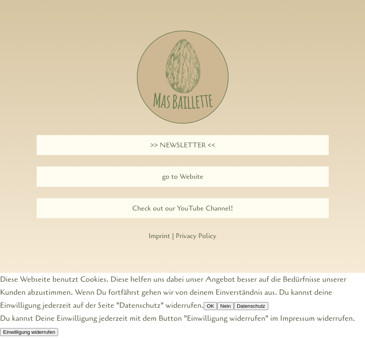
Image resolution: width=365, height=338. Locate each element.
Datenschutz (251, 306)
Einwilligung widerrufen (29, 332)
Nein (225, 306)
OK (210, 306)
